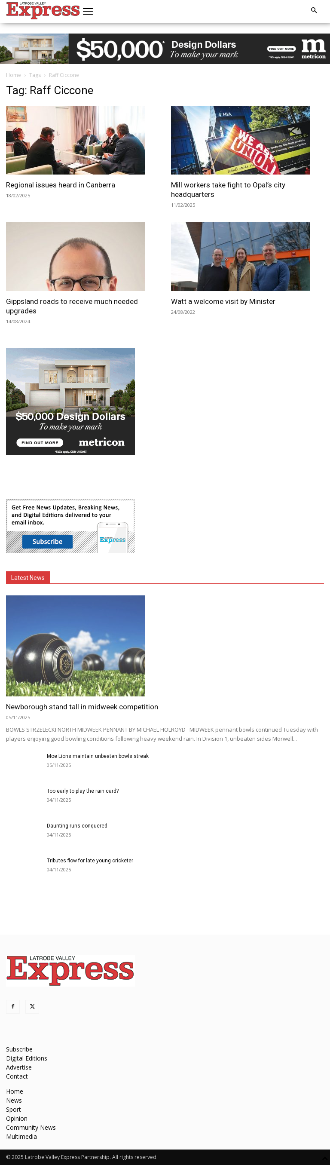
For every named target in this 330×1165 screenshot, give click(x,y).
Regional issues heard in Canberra (60, 185)
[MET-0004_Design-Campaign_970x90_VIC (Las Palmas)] (165, 49)
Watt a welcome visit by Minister (223, 301)
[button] (88, 11)
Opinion (17, 1118)
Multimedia (21, 1136)
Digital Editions (26, 1058)
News (14, 1100)
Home (13, 75)
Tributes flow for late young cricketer (90, 861)
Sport (13, 1109)
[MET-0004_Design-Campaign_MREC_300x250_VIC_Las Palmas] (70, 453)
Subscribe (19, 1049)
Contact (17, 1076)
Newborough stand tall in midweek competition (82, 706)
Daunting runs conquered (77, 826)
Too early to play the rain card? (83, 791)
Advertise (19, 1067)
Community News (31, 1127)
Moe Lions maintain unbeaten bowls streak (98, 756)
